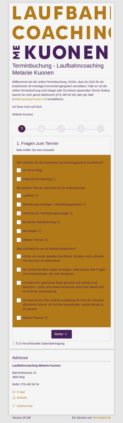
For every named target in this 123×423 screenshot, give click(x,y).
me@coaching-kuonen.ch (29, 99)
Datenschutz (25, 406)
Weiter (59, 334)
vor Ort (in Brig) (30, 170)
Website (22, 397)
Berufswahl (30, 231)
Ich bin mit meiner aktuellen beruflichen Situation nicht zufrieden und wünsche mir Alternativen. (60, 258)
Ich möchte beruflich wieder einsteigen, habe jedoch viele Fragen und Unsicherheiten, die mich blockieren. (61, 271)
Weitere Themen (33, 240)
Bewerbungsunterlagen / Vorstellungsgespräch (52, 204)
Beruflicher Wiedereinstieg (39, 222)
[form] (61, 238)
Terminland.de (102, 417)
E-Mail (21, 392)
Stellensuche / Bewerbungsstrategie (45, 213)
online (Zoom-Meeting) (37, 179)
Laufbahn (28, 195)
